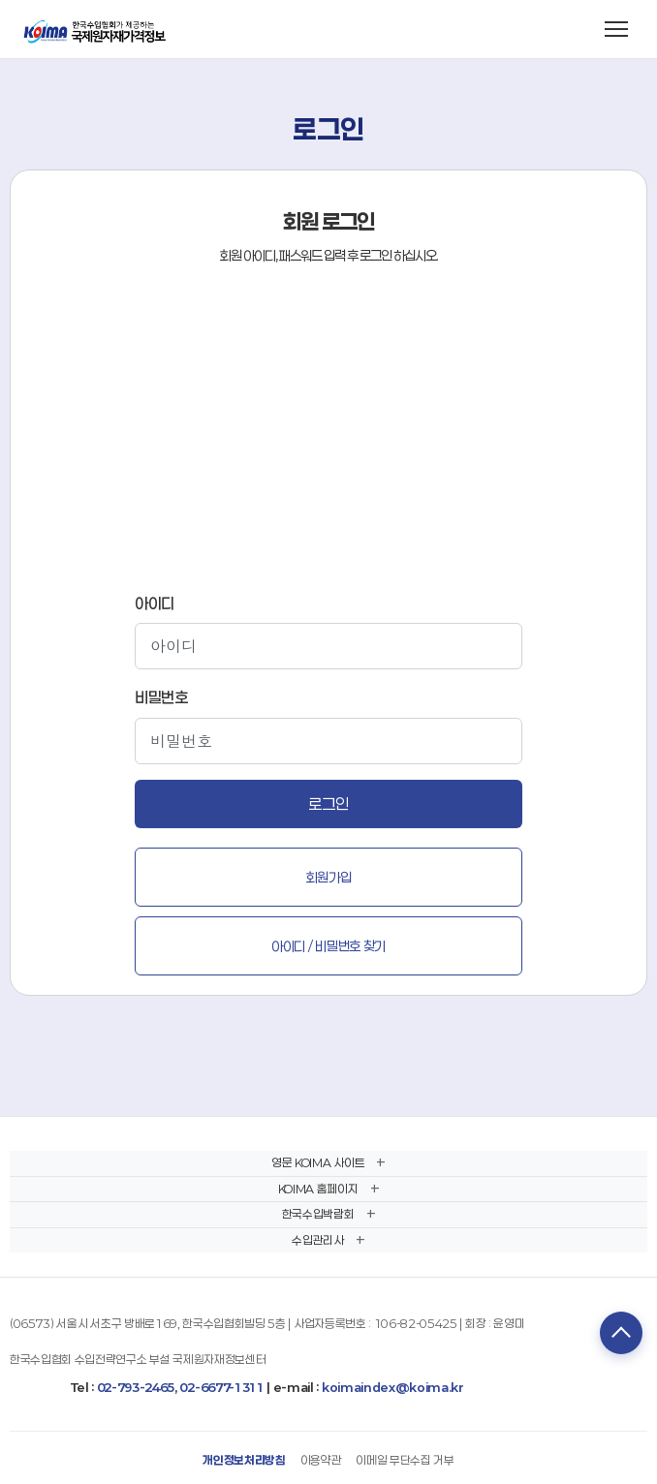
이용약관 (321, 1460)
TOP (621, 1333)
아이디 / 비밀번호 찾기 (328, 946)
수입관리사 (317, 1240)
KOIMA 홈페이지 (318, 1188)
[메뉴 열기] (616, 29)
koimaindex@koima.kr (393, 1387)
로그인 (328, 803)
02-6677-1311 (221, 1387)
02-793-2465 (135, 1387)
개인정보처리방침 (244, 1460)
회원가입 (329, 877)
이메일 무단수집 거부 (405, 1460)
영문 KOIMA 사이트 (317, 1162)
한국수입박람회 (318, 1214)
